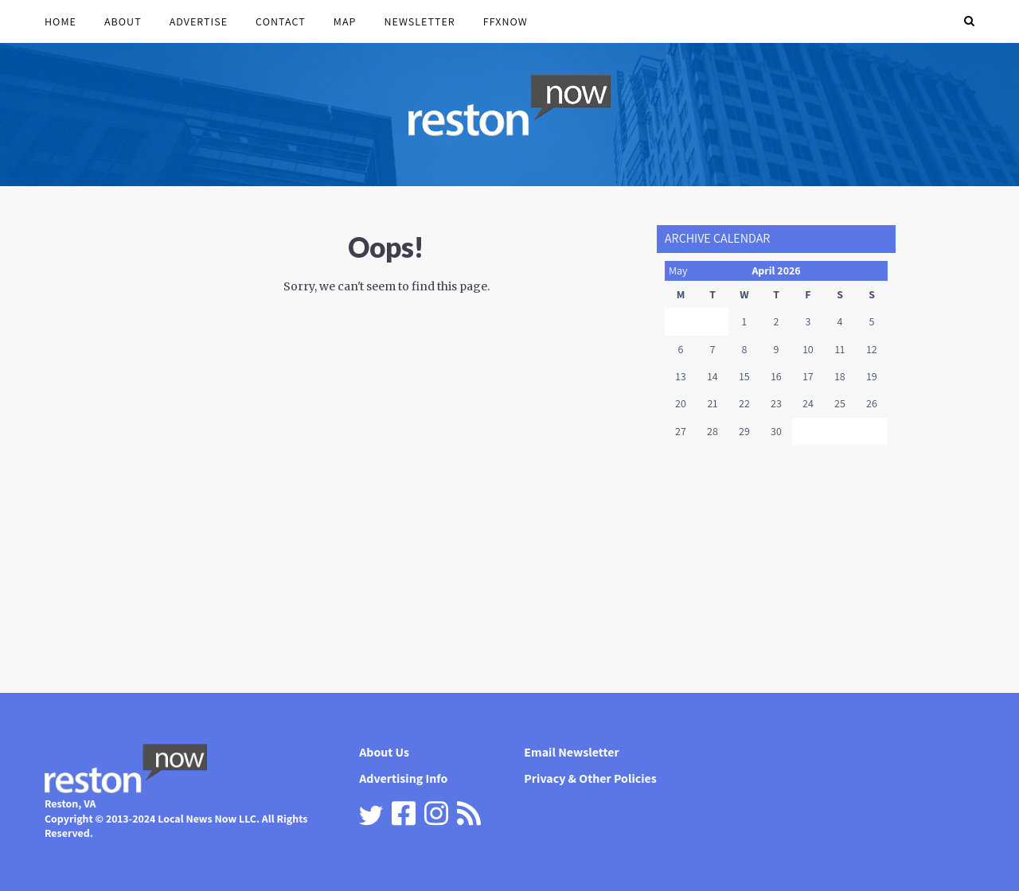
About (123, 21)
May (678, 270)
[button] (969, 21)
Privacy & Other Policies (590, 778)
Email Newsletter (571, 752)
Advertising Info (403, 778)
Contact (281, 21)
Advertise (199, 21)
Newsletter (419, 21)
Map (345, 21)
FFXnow (505, 21)
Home (60, 21)
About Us (384, 752)
